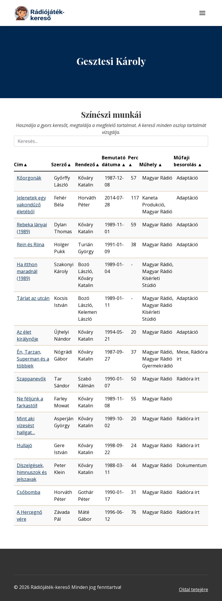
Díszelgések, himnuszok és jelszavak (32, 472)
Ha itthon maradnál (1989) (27, 271)
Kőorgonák (29, 178)
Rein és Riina (30, 244)
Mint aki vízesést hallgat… (26, 425)
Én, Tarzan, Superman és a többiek (33, 359)
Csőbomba (28, 492)
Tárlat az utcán (33, 298)
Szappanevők (31, 379)
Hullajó (24, 445)
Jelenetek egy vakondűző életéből (31, 205)
